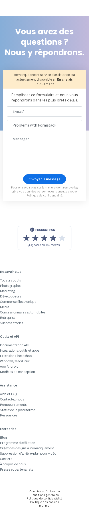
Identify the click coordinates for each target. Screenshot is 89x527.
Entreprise (8, 317)
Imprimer (44, 505)
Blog (3, 437)
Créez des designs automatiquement (27, 448)
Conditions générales (44, 495)
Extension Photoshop (16, 356)
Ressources (8, 415)
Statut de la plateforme (17, 410)
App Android (9, 366)
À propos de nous (13, 464)
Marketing (7, 291)
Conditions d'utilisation (44, 491)
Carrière (6, 459)
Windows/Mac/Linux (15, 361)
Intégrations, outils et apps (19, 350)
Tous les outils (10, 280)
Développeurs (10, 296)
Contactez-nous (12, 399)
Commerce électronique (18, 301)
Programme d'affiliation (17, 443)
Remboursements (13, 404)
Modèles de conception (17, 372)
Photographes (10, 285)
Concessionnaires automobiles (22, 312)
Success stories (11, 323)
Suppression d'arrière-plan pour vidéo (28, 453)
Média (4, 307)
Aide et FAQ (8, 394)
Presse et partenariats (16, 469)
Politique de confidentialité (44, 195)
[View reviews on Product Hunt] (44, 238)
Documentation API (14, 345)
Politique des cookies (44, 502)
